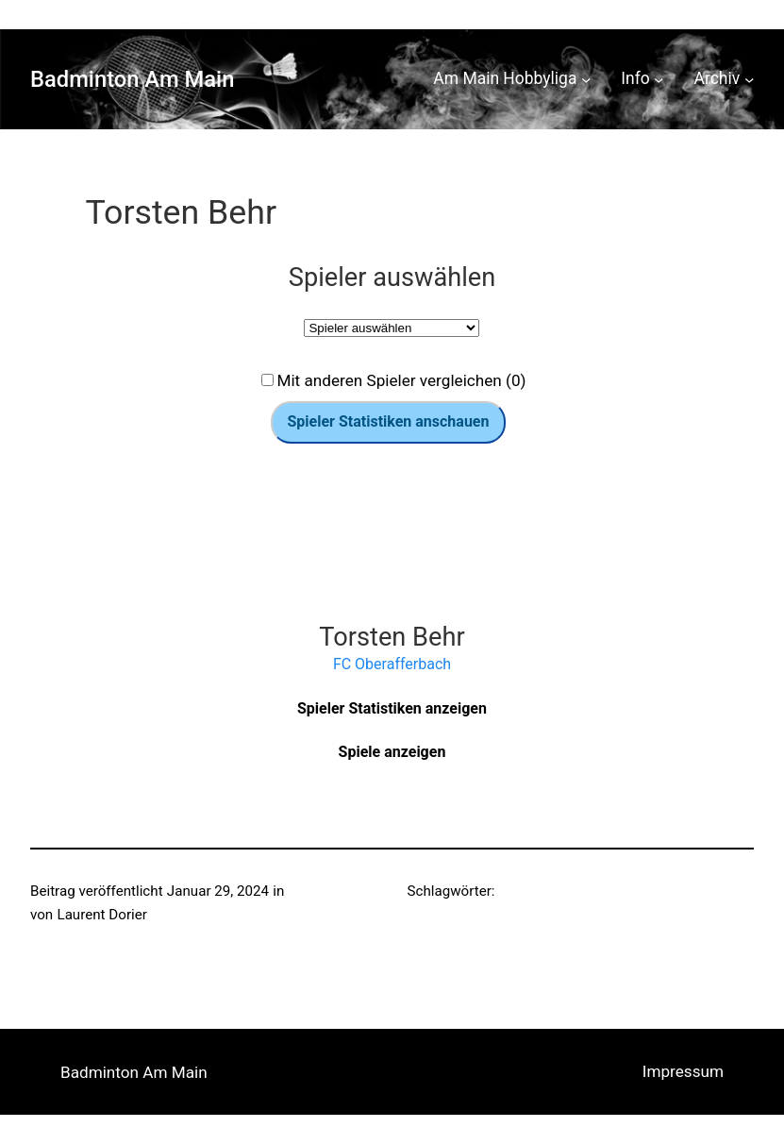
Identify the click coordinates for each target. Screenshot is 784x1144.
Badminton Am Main (132, 79)
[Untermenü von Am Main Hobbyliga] (586, 79)
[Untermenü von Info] (658, 79)
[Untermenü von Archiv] (749, 79)
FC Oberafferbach (392, 664)
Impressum (683, 1071)
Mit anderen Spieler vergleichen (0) (400, 380)
